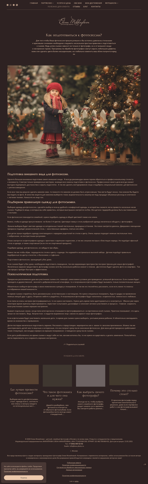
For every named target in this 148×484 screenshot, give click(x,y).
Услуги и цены (64, 3)
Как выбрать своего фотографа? (90, 397)
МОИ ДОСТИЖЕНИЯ (93, 3)
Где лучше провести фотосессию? (24, 394)
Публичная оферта (74, 466)
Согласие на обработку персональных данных (74, 471)
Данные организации (74, 473)
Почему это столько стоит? (124, 395)
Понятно (24, 477)
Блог (85, 6)
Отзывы (76, 6)
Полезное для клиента (58, 6)
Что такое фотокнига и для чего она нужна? (57, 399)
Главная (34, 3)
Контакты (95, 6)
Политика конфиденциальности (74, 468)
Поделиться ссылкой (75, 347)
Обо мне (78, 3)
